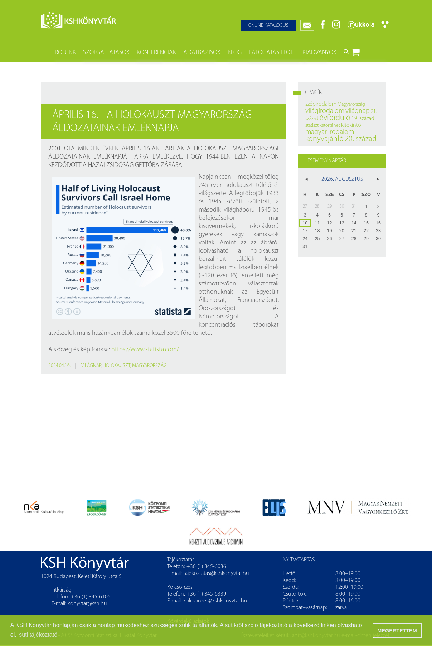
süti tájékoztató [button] (38, 635)
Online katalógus (268, 25)
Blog (235, 52)
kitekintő (351, 125)
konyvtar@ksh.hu (87, 604)
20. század (361, 139)
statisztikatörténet (322, 125)
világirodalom (324, 111)
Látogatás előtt (272, 52)
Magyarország (149, 365)
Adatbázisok (201, 52)
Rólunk (65, 52)
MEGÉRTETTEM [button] (397, 630)
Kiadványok (319, 52)
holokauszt (116, 365)
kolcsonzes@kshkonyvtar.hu (215, 601)
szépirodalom (320, 104)
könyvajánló (324, 139)
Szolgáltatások (106, 52)
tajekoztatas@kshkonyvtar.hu (216, 573)
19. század (362, 118)
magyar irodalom (329, 132)
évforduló (335, 118)
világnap (91, 365)
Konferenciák (156, 52)
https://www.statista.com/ (145, 349)
